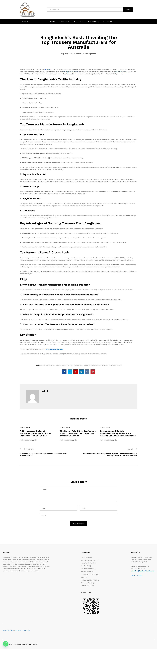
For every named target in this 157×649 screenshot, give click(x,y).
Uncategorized (90, 54)
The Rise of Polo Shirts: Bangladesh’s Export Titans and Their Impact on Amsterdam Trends (78, 433)
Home (52, 21)
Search (128, 9)
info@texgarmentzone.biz (54, 349)
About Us (6, 630)
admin (78, 54)
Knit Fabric (85, 566)
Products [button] (77, 21)
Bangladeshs (50, 365)
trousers (47, 69)
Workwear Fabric (87, 583)
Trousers (112, 365)
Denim (83, 577)
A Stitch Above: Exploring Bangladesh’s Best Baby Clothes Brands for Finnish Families (35, 433)
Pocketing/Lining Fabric (89, 580)
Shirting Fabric (86, 571)
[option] (38, 433)
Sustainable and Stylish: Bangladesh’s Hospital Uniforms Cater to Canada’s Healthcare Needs (118, 433)
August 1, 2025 (66, 54)
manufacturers (120, 71)
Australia (42, 365)
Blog (19, 630)
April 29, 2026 (65, 440)
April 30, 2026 (25, 440)
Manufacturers (61, 365)
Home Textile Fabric (87, 563)
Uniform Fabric (86, 585)
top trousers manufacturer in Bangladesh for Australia (89, 365)
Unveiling (118, 365)
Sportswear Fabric (87, 568)
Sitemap (13, 630)
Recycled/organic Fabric (89, 560)
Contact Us (107, 21)
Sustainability (93, 21)
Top (68, 365)
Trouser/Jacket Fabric (88, 574)
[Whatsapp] (5, 644)
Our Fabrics (85, 557)
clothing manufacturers (70, 71)
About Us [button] (63, 21)
